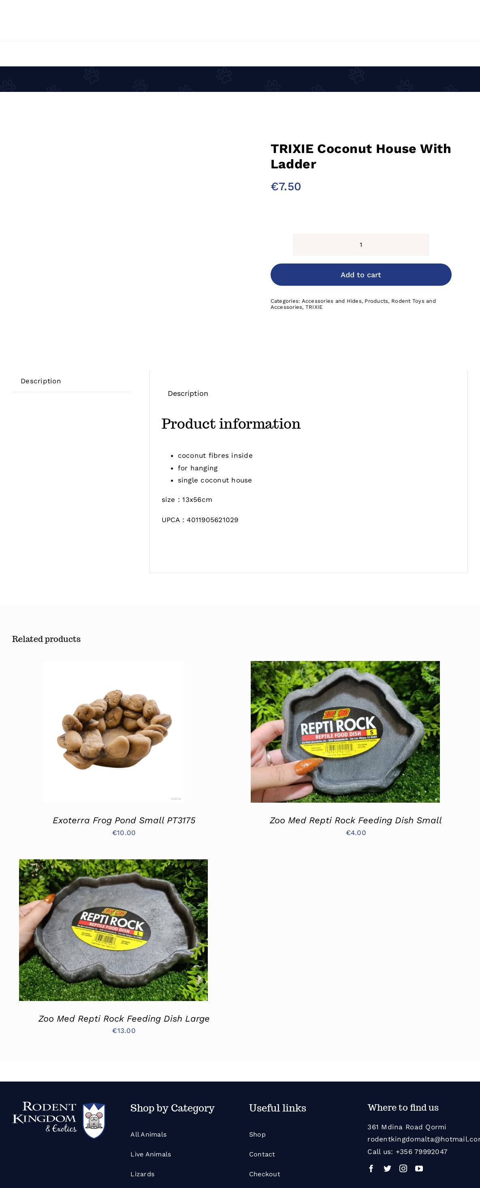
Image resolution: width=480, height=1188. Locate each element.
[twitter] (387, 1168)
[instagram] (403, 1168)
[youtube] (419, 1168)
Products (376, 301)
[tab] (41, 381)
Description (41, 381)
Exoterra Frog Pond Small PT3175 (124, 820)
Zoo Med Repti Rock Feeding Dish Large (124, 1019)
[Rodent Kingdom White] (58, 1105)
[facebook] (371, 1168)
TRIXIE (314, 307)
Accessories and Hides (332, 301)
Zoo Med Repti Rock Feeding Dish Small (356, 820)
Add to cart (361, 274)
